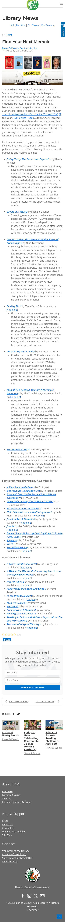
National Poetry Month (10, 734)
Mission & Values (11, 795)
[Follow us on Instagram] (30, 895)
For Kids (20, 25)
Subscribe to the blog (32, 687)
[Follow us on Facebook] (23, 895)
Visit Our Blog (9, 861)
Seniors (24, 48)
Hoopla (11, 309)
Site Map (7, 835)
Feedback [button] (7, 824)
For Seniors (47, 25)
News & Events (10, 48)
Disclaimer (33, 910)
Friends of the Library (14, 854)
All (12, 25)
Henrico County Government (31, 887)
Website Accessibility (13, 831)
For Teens (33, 25)
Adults (33, 48)
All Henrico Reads (24, 117)
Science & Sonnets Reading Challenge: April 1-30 (52, 738)
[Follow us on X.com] (36, 895)
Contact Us (8, 828)
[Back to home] (33, 4)
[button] (61, 3)
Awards (6, 798)
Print (9, 34)
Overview (7, 791)
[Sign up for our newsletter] (43, 895)
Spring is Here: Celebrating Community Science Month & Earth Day (31, 741)
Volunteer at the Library (15, 851)
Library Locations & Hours (17, 802)
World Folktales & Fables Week (19, 701)
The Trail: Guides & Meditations (49, 701)
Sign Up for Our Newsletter (17, 858)
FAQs (5, 821)
